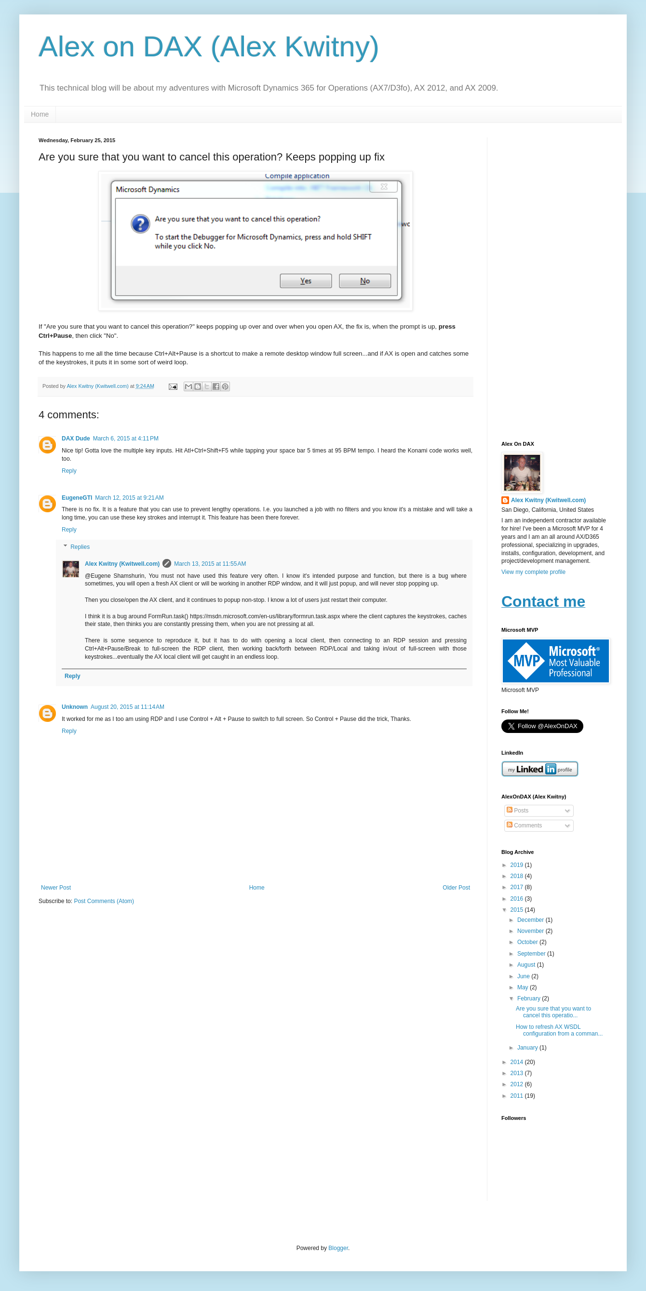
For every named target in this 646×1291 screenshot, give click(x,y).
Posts (517, 810)
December (531, 920)
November (531, 931)
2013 (518, 1073)
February (529, 998)
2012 (518, 1084)
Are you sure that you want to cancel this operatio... (553, 1012)
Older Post (456, 887)
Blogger (338, 1248)
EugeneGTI (77, 497)
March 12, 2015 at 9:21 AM (129, 497)
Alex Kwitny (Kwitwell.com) (98, 386)
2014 (518, 1062)
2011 (518, 1095)
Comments (524, 825)
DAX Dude (76, 438)
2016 (518, 898)
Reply (69, 470)
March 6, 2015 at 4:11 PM (126, 438)
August (527, 964)
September (532, 953)
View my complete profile (533, 572)
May (523, 987)
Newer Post (56, 887)
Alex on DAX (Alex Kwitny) (209, 46)
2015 (518, 909)
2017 (518, 887)
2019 (518, 865)
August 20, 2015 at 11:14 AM (127, 707)
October (528, 942)
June (524, 976)
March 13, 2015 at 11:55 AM (210, 563)
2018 (518, 876)
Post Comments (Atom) (104, 901)
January (528, 1047)
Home (40, 114)
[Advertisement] (554, 281)
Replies (80, 547)
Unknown (75, 707)
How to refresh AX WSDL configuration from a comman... (559, 1030)
